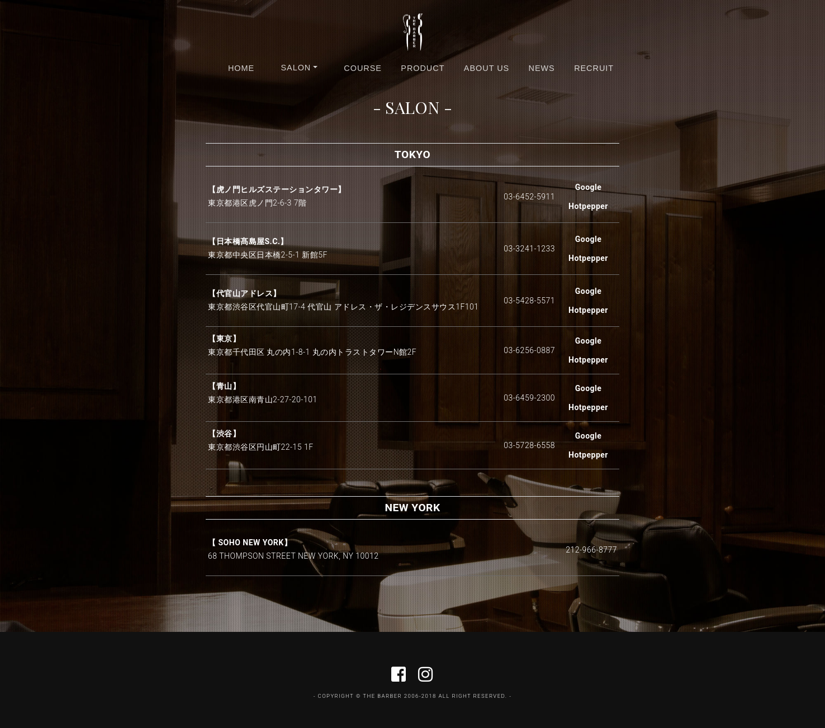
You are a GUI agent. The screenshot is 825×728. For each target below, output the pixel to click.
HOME (241, 68)
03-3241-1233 (529, 248)
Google (588, 187)
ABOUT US (486, 68)
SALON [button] (296, 67)
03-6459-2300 (529, 397)
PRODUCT (422, 68)
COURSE (363, 68)
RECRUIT (594, 68)
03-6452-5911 (529, 196)
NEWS (542, 68)
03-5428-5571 (529, 300)
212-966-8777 (591, 549)
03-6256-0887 (529, 350)
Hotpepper (588, 206)
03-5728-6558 (529, 445)
